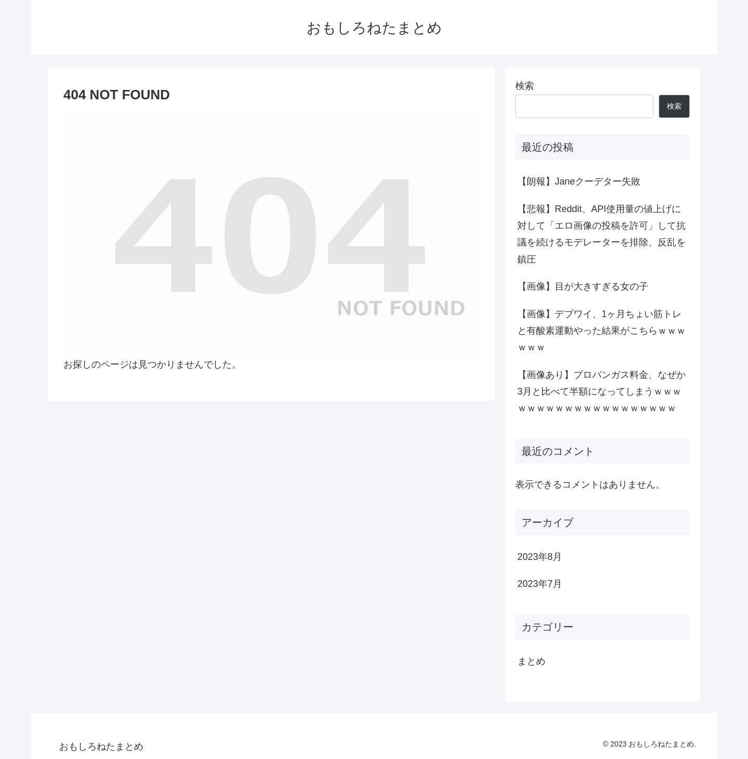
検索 (524, 86)
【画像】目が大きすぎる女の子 (582, 286)
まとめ (531, 661)
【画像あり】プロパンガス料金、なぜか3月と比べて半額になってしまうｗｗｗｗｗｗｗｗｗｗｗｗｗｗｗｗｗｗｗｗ (601, 392)
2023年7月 (539, 584)
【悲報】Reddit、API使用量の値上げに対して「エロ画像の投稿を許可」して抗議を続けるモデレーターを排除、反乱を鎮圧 (601, 234)
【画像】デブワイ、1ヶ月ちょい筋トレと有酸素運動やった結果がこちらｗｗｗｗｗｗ (601, 331)
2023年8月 (539, 557)
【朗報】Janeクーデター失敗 (578, 181)
